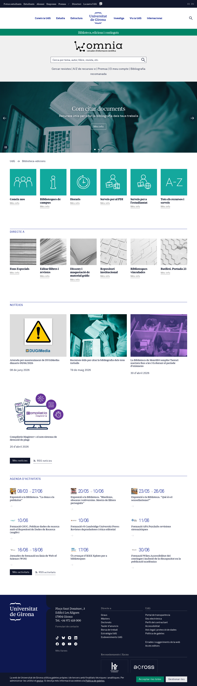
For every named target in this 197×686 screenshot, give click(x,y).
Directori (76, 4)
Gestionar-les (176, 679)
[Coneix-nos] (23, 187)
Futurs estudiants (12, 4)
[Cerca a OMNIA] (143, 60)
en (192, 4)
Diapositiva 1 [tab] (95, 149)
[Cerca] (191, 18)
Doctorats (106, 622)
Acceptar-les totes (150, 679)
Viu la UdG (135, 18)
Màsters (105, 619)
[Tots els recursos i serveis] (174, 189)
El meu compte (119, 69)
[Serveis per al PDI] (113, 187)
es (188, 4)
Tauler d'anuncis (109, 626)
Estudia (60, 18)
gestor (40, 681)
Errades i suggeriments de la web (162, 642)
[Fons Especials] (23, 257)
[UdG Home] (98, 18)
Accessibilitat (152, 626)
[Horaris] (83, 187)
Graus (104, 615)
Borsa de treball (109, 630)
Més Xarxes (61, 651)
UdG (12, 161)
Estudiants (29, 4)
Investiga (119, 18)
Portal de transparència (157, 615)
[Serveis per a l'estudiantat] (144, 189)
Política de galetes (154, 633)
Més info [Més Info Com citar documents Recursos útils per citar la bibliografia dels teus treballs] (98, 126)
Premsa (62, 4)
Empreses (51, 4)
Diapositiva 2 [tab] (98, 149)
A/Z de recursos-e (84, 69)
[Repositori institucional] (113, 259)
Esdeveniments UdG (111, 637)
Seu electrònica (153, 619)
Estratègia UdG (109, 633)
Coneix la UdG (43, 18)
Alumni (40, 4)
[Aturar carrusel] (5, 147)
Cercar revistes (61, 69)
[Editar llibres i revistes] (53, 259)
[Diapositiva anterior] (4, 118)
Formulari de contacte (67, 626)
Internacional (154, 18)
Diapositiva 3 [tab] (102, 149)
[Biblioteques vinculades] (144, 259)
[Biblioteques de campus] (53, 189)
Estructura (76, 18)
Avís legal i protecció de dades (161, 630)
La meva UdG (90, 4)
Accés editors (152, 646)
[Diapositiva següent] (192, 118)
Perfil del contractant (156, 622)
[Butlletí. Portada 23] (174, 257)
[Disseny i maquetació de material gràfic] (83, 260)
